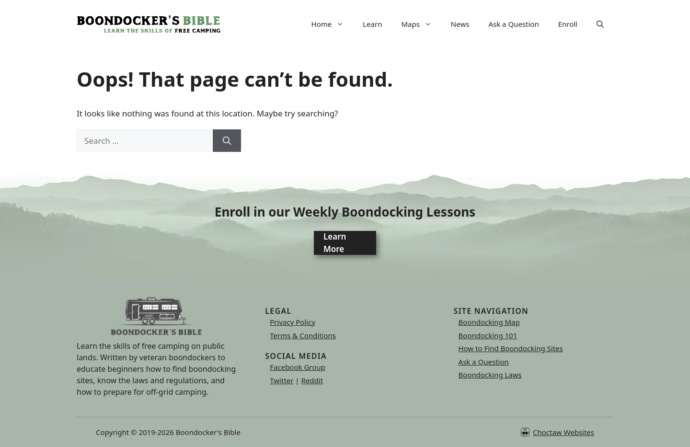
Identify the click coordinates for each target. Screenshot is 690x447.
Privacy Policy (292, 322)
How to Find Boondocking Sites (511, 348)
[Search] (227, 140)
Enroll (567, 24)
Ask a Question (513, 24)
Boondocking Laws (490, 374)
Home (332, 24)
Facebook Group (297, 367)
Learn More (334, 242)
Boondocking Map (489, 322)
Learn (372, 24)
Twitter (281, 380)
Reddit (312, 380)
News (460, 24)
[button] (600, 24)
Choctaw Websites (563, 432)
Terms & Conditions (303, 335)
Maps (421, 24)
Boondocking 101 (488, 335)
